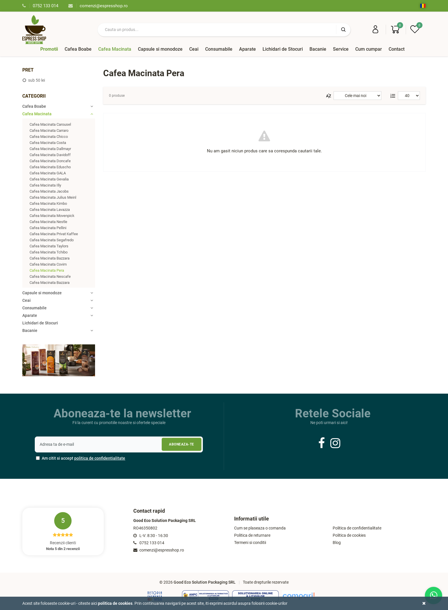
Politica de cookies (349, 535)
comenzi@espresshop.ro (98, 5)
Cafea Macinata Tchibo (49, 252)
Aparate (247, 49)
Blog (337, 542)
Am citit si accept (80, 458)
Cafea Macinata (114, 49)
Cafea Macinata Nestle (48, 222)
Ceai (193, 49)
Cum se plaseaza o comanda (260, 528)
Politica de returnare (252, 535)
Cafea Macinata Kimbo (48, 203)
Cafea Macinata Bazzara (50, 258)
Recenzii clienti (63, 531)
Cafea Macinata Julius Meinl (53, 197)
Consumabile (218, 49)
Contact (397, 49)
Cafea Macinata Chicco (49, 136)
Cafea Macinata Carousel (50, 124)
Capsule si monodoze (160, 49)
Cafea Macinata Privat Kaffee (54, 234)
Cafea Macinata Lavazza (50, 209)
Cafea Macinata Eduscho (50, 167)
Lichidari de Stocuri (283, 49)
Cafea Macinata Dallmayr (50, 149)
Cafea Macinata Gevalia (49, 179)
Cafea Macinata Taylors (49, 246)
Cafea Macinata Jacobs (49, 191)
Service (341, 49)
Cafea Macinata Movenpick (52, 215)
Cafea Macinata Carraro (49, 130)
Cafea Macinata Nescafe (50, 276)
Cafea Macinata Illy (45, 185)
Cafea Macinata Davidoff (50, 155)
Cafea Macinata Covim (48, 264)
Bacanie (317, 49)
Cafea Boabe (78, 49)
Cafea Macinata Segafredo (52, 240)
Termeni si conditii (250, 542)
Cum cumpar (368, 49)
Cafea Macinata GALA (48, 173)
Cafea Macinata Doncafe (50, 161)
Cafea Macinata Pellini (48, 228)
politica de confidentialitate (99, 458)
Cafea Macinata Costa (48, 142)
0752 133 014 (40, 5)
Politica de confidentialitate (357, 528)
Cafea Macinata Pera (47, 270)
